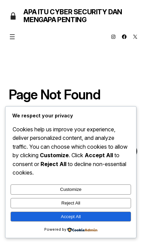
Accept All (71, 216)
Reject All (70, 203)
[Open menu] (12, 37)
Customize (71, 189)
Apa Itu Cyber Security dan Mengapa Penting (72, 16)
